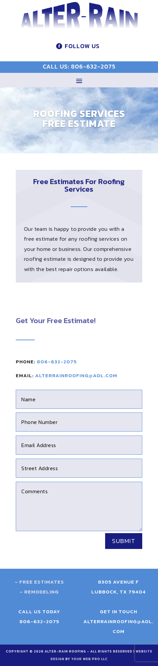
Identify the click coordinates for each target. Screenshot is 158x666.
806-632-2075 (57, 361)
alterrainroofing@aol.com (76, 375)
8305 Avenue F (118, 582)
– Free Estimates (39, 582)
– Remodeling (39, 591)
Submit (123, 541)
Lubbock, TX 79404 (118, 591)
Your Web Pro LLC (89, 658)
